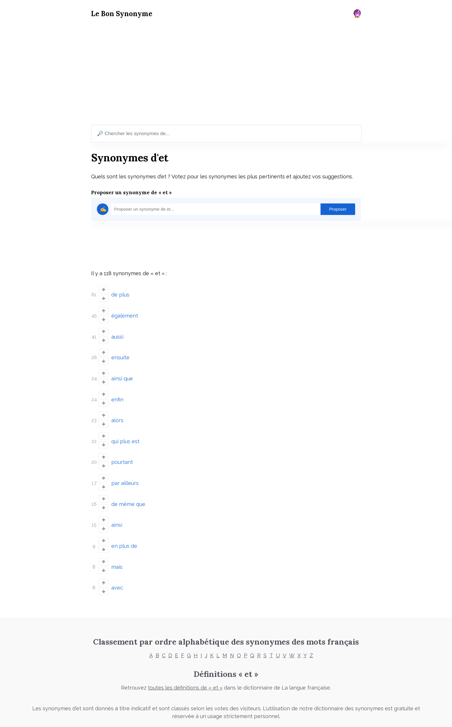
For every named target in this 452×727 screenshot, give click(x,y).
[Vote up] (103, 289)
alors (117, 412)
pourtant (122, 452)
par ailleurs (125, 472)
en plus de (124, 531)
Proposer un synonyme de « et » (131, 192)
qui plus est (125, 432)
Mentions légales (177, 714)
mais (117, 551)
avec (117, 570)
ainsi (116, 511)
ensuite (120, 353)
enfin (117, 393)
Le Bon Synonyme (121, 13)
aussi (117, 334)
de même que (128, 491)
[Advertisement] (226, 72)
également (124, 314)
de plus (120, 294)
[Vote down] (103, 297)
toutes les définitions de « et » (185, 670)
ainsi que (122, 373)
